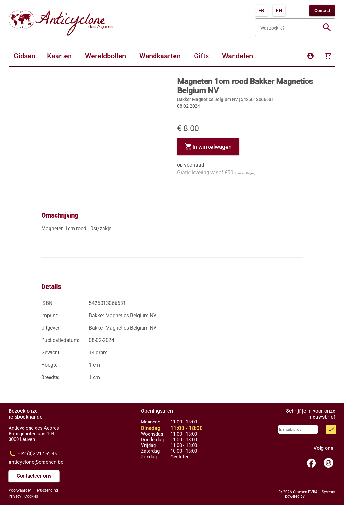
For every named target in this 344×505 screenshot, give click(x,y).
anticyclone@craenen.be (36, 462)
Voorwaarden (20, 490)
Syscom (328, 492)
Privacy (15, 496)
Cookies (31, 496)
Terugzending (46, 490)
